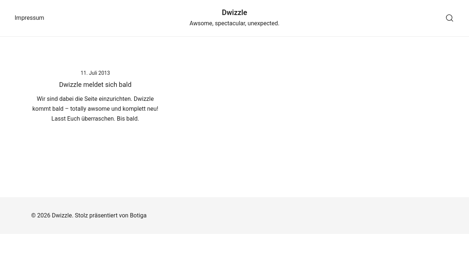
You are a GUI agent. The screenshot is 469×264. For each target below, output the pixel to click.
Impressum (29, 17)
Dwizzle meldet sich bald (95, 84)
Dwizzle (234, 12)
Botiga (138, 215)
